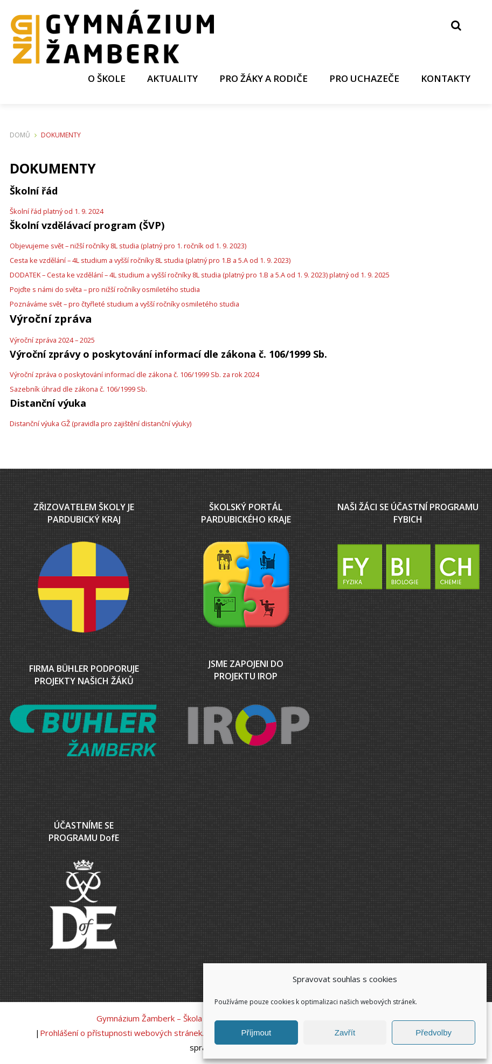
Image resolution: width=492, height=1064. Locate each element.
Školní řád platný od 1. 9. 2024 (56, 211)
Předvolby (433, 1032)
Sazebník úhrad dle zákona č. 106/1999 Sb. (78, 389)
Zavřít (345, 1032)
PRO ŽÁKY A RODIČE (263, 78)
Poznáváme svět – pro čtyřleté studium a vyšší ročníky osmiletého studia (124, 304)
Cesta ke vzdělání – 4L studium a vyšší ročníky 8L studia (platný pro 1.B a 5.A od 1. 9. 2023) (150, 260)
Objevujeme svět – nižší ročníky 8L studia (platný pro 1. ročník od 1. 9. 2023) (128, 246)
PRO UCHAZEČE (364, 78)
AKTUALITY (172, 78)
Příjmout (256, 1032)
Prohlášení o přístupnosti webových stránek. (122, 1032)
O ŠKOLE (107, 78)
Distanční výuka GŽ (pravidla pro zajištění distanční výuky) (100, 423)
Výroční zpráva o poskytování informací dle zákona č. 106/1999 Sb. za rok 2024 (134, 374)
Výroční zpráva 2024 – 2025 (52, 340)
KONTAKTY (445, 78)
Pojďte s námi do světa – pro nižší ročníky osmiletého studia (105, 289)
